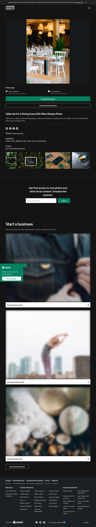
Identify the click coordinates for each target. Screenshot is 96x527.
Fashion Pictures (39, 491)
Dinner (8, 140)
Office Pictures (24, 497)
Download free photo (48, 99)
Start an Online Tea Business (68, 497)
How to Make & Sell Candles (83, 507)
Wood (29, 140)
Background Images (40, 500)
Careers (8, 480)
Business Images (25, 491)
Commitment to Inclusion (34, 480)
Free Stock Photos (11, 491)
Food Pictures (53, 494)
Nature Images (38, 494)
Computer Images (54, 497)
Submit (64, 200)
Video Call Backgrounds (38, 510)
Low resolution (56, 91)
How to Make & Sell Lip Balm (69, 502)
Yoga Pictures (38, 506)
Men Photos (37, 503)
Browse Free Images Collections (12, 495)
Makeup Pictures (54, 491)
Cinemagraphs (53, 500)
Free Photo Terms (19, 480)
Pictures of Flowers (26, 506)
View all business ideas (17, 466)
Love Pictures (53, 503)
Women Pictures (25, 503)
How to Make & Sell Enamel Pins (83, 497)
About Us (55, 480)
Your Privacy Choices (57, 522)
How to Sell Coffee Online (83, 502)
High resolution (13, 91)
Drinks (13, 140)
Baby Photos (23, 509)
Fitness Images (53, 506)
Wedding (19, 140)
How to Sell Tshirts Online (68, 512)
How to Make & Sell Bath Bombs (83, 492)
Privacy (47, 480)
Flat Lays (22, 500)
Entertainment (41, 140)
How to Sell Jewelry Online (69, 507)
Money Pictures (39, 497)
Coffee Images (24, 494)
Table (24, 140)
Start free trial (11, 278)
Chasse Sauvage (17, 133)
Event (34, 140)
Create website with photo (48, 105)
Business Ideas (67, 491)
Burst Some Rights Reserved (15, 148)
